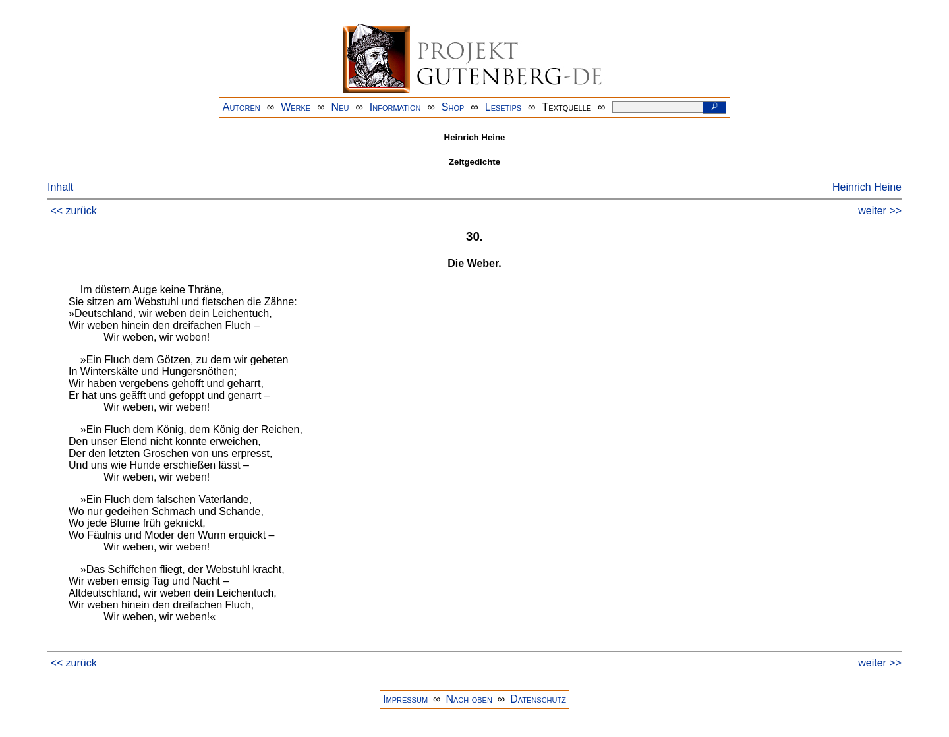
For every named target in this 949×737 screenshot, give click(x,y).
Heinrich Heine (867, 186)
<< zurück (73, 210)
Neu (340, 107)
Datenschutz (538, 699)
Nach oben (469, 699)
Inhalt (60, 186)
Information (395, 107)
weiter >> (880, 210)
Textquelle (567, 107)
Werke (295, 107)
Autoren (241, 107)
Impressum (405, 699)
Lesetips (503, 107)
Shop (453, 107)
